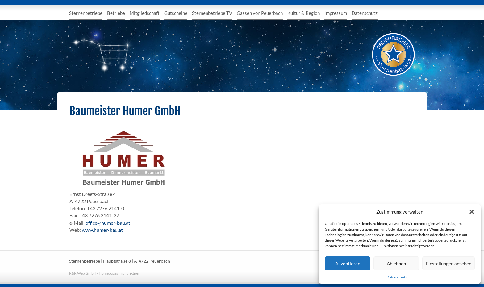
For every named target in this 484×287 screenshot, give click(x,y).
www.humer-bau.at (102, 230)
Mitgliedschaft (145, 13)
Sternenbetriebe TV (212, 13)
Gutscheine (175, 13)
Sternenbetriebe (85, 13)
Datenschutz (396, 277)
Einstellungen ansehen (448, 263)
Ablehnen (396, 263)
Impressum (335, 13)
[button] (472, 212)
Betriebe (116, 13)
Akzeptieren (347, 263)
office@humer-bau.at (108, 223)
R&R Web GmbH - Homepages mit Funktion (104, 273)
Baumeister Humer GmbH (125, 111)
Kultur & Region (303, 13)
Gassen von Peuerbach (260, 13)
